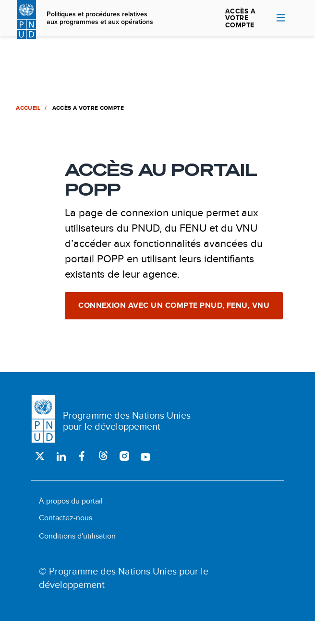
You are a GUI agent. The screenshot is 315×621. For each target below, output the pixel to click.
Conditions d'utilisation (77, 535)
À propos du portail (71, 500)
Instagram (124, 456)
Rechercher (296, 18)
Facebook (82, 456)
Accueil (27, 108)
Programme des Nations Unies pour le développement (127, 421)
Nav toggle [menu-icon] (281, 17)
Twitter (40, 456)
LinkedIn (61, 456)
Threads (103, 456)
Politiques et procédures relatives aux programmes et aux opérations (100, 18)
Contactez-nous (65, 517)
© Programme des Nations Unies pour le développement (123, 577)
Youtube (145, 456)
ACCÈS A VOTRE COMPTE (240, 18)
